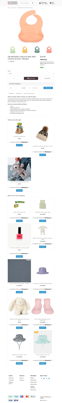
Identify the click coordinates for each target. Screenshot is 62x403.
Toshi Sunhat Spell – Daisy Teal (42, 354)
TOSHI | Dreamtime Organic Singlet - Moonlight (19, 283)
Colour (9, 71)
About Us (22, 378)
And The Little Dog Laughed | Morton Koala (19, 181)
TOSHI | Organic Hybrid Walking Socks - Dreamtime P (42, 320)
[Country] (25, 88)
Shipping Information (32, 387)
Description (11, 93)
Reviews (29, 93)
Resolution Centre (11, 383)
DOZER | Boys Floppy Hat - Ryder (19, 354)
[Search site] (32, 3)
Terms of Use (33, 389)
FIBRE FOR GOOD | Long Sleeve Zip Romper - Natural (43, 239)
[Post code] (36, 88)
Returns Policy (33, 382)
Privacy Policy (33, 380)
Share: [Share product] (11, 61)
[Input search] (25, 3)
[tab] (11, 93)
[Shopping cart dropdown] (52, 3)
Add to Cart (31, 78)
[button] (43, 3)
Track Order (11, 380)
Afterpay (32, 378)
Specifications (19, 93)
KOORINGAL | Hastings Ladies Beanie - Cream (43, 146)
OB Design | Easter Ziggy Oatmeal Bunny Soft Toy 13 (19, 320)
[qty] (14, 88)
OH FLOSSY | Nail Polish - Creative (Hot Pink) (19, 247)
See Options (42, 220)
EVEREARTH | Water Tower (19, 136)
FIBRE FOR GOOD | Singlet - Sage (42, 212)
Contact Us (22, 380)
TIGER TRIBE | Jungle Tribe (19, 212)
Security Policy (33, 384)
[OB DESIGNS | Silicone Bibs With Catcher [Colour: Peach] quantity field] (15, 78)
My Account (11, 378)
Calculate (48, 87)
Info (28, 142)
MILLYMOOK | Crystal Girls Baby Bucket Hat (42, 283)
